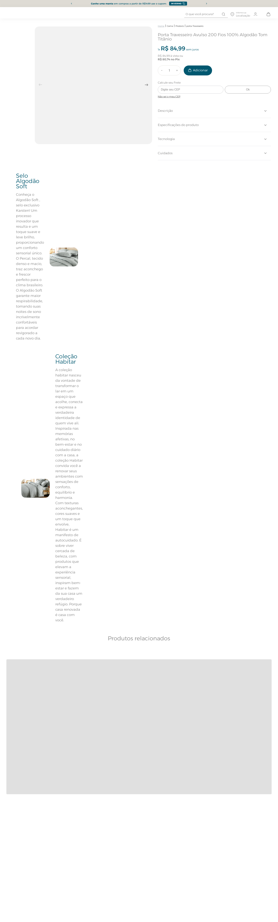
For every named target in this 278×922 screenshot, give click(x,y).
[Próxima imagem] (146, 85)
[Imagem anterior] (40, 85)
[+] (177, 70)
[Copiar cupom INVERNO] (178, 4)
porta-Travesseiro (194, 26)
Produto (180, 26)
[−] (161, 70)
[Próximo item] (206, 4)
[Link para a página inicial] (161, 26)
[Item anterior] (71, 4)
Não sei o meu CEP (169, 96)
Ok (248, 89)
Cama (170, 26)
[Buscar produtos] (223, 14)
